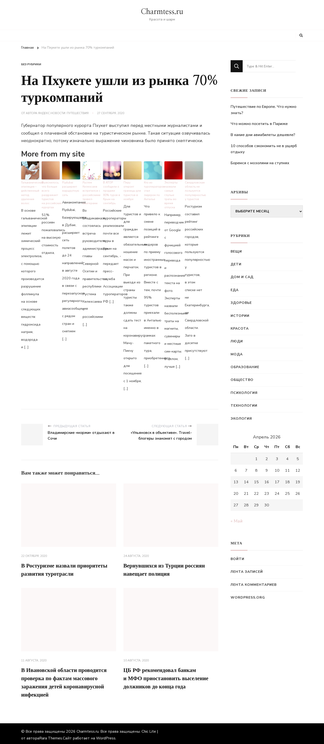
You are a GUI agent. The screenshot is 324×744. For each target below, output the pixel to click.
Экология (241, 418)
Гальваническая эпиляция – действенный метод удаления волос (30, 192)
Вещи (236, 251)
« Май (237, 521)
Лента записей (247, 571)
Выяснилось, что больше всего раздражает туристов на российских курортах (51, 194)
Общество (242, 380)
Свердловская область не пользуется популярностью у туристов (194, 190)
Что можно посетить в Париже (259, 123)
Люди (237, 341)
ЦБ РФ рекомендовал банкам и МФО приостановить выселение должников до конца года (168, 675)
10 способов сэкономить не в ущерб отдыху (264, 149)
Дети (236, 264)
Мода (237, 354)
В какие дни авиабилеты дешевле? (263, 134)
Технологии (244, 405)
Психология (244, 393)
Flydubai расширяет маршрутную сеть (70, 188)
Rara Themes (50, 735)
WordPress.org (248, 597)
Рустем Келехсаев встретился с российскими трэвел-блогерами (91, 192)
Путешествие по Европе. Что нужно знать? (263, 110)
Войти (237, 559)
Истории (240, 315)
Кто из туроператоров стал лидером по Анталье (153, 188)
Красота (240, 328)
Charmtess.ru (162, 11)
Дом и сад (242, 277)
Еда (235, 290)
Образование (245, 367)
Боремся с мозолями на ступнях (260, 163)
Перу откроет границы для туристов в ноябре (132, 188)
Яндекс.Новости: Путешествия (63, 113)
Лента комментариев (254, 584)
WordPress (106, 735)
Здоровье (241, 302)
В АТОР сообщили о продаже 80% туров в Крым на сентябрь (111, 192)
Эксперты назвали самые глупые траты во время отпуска (173, 192)
